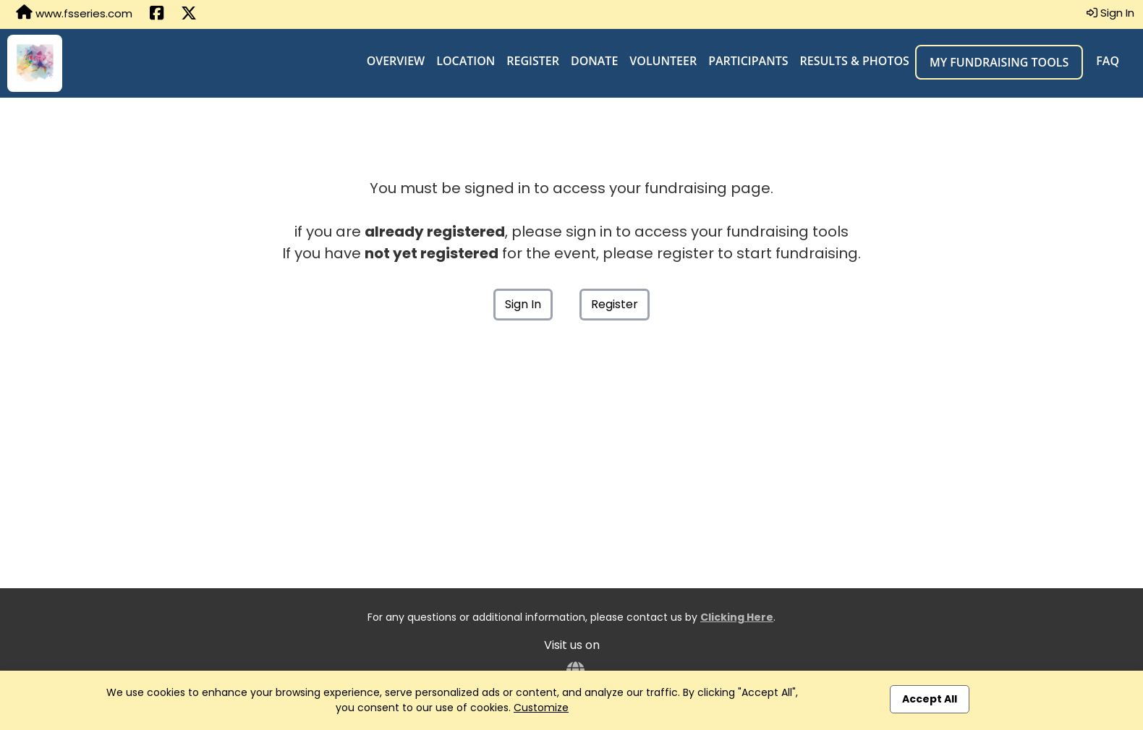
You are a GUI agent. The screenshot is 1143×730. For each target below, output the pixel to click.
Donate (594, 61)
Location (465, 61)
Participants (748, 61)
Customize (541, 707)
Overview (396, 61)
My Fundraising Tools (999, 62)
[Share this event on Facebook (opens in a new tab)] (156, 14)
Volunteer (663, 61)
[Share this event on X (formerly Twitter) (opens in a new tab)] (189, 14)
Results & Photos (854, 61)
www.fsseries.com (74, 13)
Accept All (929, 699)
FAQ (1107, 61)
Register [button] (614, 304)
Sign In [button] (1110, 12)
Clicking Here (736, 617)
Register (532, 61)
